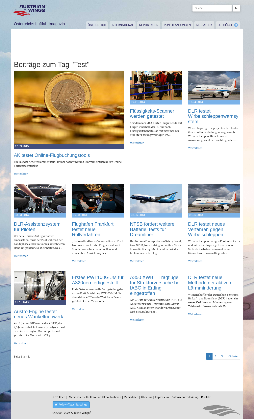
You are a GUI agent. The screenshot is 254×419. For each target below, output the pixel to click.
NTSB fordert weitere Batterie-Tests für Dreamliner (152, 229)
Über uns (146, 397)
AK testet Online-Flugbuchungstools (52, 155)
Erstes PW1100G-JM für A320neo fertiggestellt (98, 280)
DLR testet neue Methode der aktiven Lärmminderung (209, 283)
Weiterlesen (21, 173)
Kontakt (206, 397)
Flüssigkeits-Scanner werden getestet (152, 113)
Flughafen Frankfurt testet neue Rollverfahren (93, 229)
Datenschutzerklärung (184, 397)
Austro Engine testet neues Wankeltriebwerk (38, 314)
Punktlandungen (177, 25)
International (123, 25)
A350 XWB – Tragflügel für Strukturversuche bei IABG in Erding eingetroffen (155, 285)
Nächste (233, 356)
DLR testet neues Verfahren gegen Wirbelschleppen (206, 229)
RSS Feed (59, 397)
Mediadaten (131, 397)
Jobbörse (225, 25)
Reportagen (148, 25)
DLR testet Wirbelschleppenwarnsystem (213, 116)
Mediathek (204, 25)
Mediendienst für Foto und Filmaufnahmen (95, 397)
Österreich (97, 25)
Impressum (162, 397)
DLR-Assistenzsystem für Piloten (37, 226)
